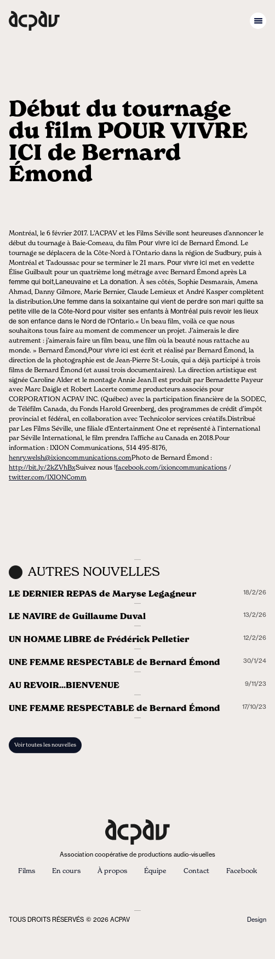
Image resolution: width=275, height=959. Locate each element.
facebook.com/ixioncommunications (171, 468)
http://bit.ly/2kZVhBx (42, 468)
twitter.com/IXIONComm (48, 477)
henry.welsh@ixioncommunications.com (70, 458)
